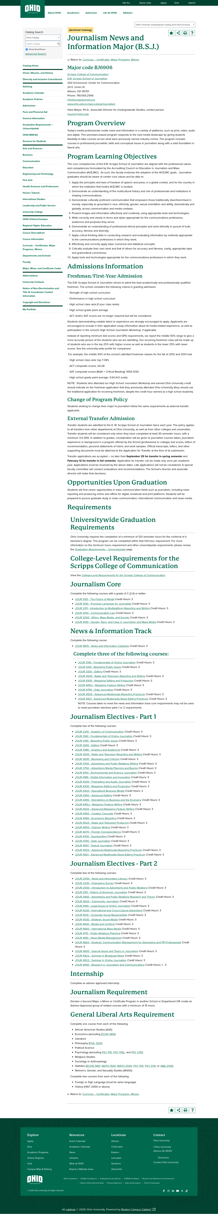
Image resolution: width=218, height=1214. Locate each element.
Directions (163, 1157)
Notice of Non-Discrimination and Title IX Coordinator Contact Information (41, 292)
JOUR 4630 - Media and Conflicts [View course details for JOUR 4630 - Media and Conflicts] (95, 924)
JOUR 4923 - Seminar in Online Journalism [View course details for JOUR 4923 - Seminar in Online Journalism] (100, 960)
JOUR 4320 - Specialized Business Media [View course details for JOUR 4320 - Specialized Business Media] (99, 791)
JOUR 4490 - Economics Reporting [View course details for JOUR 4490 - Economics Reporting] (95, 818)
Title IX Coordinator (152, 1183)
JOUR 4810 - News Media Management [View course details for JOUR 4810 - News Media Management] (98, 938)
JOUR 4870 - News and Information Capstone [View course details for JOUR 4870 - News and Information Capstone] (102, 646)
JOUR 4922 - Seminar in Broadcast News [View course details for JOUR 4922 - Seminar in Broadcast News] (99, 956)
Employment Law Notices (110, 1178)
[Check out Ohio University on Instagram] (168, 1191)
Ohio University (41, 1190)
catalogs (71, 1209)
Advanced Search (35, 54)
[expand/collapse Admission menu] (99, 12)
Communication (31, 161)
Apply (164, 2)
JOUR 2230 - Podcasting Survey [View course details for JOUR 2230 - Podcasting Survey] (94, 883)
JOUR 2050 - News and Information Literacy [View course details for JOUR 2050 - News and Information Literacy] (101, 878)
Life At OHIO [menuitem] (110, 13)
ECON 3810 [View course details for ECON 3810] (108, 1034)
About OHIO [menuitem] (54, 13)
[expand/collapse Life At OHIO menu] (119, 12)
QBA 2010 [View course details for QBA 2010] (166, 1066)
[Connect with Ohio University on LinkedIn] (173, 1191)
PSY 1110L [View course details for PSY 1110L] (119, 1052)
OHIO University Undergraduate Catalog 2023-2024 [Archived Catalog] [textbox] (164, 25)
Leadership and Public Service (39, 205)
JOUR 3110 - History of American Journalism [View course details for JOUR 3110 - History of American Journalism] (101, 892)
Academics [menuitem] (73, 13)
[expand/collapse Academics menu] (81, 12)
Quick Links (146, 2)
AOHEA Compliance (89, 1178)
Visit (29, 1163)
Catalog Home (30, 65)
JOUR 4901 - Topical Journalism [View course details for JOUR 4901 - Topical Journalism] (94, 845)
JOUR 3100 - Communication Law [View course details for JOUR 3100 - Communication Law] (95, 613)
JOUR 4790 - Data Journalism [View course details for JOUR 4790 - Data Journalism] (95, 690)
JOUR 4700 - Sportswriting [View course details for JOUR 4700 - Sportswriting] (91, 836)
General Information (34, 118)
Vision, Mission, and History (38, 73)
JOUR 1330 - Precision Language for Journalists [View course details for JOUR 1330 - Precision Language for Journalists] (103, 604)
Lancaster (116, 1157)
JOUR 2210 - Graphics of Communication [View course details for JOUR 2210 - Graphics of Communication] (99, 731)
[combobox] (165, 25)
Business (28, 155)
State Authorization (133, 1183)
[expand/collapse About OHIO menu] (63, 12)
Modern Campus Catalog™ (136, 1209)
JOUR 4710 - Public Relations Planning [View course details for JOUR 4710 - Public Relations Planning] (97, 933)
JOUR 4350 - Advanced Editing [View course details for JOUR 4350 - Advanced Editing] (93, 795)
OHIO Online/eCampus (35, 219)
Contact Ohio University (166, 1162)
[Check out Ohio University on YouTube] (177, 1191)
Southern (116, 1163)
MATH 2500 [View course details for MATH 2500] (124, 1066)
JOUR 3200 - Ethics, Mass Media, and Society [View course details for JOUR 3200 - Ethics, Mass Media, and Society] (102, 617)
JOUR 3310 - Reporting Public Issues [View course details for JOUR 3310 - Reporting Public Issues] (99, 667)
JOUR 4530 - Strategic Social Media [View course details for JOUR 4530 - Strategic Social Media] (96, 919)
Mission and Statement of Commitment (158, 1178)
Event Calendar (77, 1141)
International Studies (34, 199)
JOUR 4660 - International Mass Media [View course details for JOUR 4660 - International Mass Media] (98, 929)
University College (33, 212)
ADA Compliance (70, 1178)
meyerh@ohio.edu (78, 114)
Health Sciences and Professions (41, 186)
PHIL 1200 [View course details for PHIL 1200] (95, 1043)
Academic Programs (37, 1152)
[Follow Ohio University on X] (182, 1191)
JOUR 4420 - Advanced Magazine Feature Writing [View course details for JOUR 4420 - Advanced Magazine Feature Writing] (104, 809)
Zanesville (116, 1169)
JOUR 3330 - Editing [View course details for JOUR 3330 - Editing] (90, 671)
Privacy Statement (114, 1183)
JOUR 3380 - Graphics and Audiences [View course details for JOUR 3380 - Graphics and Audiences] (97, 750)
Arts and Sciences (32, 148)
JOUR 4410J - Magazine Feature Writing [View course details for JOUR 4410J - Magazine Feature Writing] (101, 685)
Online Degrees (35, 1157)
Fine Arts (28, 180)
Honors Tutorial (31, 193)
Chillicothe (117, 1146)
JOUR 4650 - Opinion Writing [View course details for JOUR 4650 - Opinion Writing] (92, 827)
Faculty (27, 262)
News (72, 1152)
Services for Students (34, 141)
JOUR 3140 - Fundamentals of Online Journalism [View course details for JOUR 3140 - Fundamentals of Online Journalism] (107, 662)
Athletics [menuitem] (128, 13)
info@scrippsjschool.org (81, 100)
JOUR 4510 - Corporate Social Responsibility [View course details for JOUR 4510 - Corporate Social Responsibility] (101, 915)
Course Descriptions (34, 233)
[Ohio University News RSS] (191, 1191)
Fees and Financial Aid (35, 112)
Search (190, 2)
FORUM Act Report (131, 1178)
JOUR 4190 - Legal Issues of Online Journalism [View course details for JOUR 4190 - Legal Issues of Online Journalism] (102, 906)
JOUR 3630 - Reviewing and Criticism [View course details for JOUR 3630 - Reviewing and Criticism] (97, 759)
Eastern (115, 1152)
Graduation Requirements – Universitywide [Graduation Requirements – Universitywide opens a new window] (100, 549)
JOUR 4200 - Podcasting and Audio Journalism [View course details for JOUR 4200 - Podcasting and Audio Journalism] (103, 782)
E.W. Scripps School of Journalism (87, 78)
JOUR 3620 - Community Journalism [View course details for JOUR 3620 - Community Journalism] (97, 901)
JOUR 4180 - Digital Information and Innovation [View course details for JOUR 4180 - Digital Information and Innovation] (102, 777)
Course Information (33, 239)
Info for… (128, 2)
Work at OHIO (76, 1163)
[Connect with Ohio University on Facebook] (164, 1191)
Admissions (29, 105)
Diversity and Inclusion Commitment (42, 79)
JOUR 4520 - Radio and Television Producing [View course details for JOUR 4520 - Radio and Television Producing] (102, 823)
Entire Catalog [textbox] (32, 37)
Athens (115, 1141)
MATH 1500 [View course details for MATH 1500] (109, 1066)
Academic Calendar (33, 93)
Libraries (73, 1157)
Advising (27, 86)
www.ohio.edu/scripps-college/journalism (91, 104)
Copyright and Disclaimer (36, 302)
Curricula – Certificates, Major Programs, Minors (39, 247)
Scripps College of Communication (87, 74)
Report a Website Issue (81, 1169)
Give (176, 2)
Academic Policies (33, 99)
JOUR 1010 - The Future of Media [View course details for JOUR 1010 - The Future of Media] (94, 599)
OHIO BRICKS (30, 135)
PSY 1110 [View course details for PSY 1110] (107, 1052)
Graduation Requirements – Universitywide (38, 126)
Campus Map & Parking (39, 1169)
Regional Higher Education (37, 225)
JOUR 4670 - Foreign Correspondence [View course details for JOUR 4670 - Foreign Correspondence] (98, 832)
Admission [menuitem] (91, 13)
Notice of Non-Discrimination (92, 1183)
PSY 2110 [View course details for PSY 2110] (136, 1052)
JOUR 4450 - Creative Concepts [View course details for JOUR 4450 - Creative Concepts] (94, 813)
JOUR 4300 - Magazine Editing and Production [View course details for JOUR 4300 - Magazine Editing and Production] (106, 680)
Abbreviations (30, 275)
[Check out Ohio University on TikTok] (186, 1191)
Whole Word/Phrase (37, 49)
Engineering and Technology (38, 174)
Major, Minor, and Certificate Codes (42, 268)
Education (28, 167)
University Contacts (33, 282)
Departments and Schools (37, 255)
